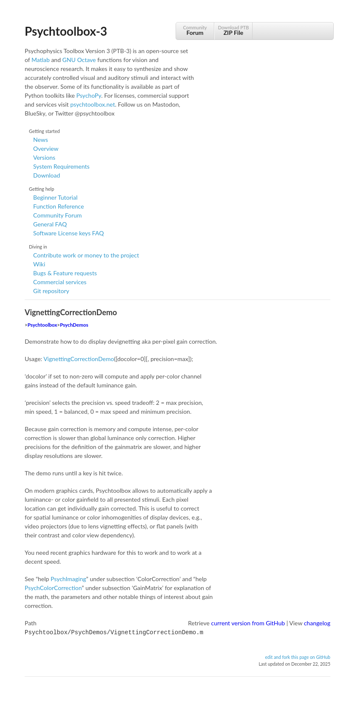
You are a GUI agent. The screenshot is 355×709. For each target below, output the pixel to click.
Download (46, 175)
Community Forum (57, 215)
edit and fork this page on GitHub (297, 656)
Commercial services (59, 281)
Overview (46, 148)
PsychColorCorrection (53, 587)
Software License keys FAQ (68, 233)
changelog (317, 623)
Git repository (51, 290)
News (40, 139)
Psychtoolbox (42, 325)
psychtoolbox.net (92, 104)
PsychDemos (74, 325)
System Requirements (61, 166)
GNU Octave (79, 59)
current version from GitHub (248, 623)
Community (195, 30)
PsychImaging (68, 578)
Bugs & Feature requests (65, 273)
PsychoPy (88, 95)
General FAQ (50, 224)
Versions (44, 157)
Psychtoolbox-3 (66, 31)
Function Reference (58, 206)
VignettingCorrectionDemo (78, 358)
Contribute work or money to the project (86, 255)
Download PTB (233, 30)
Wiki (39, 264)
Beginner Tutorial (55, 197)
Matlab (40, 59)
